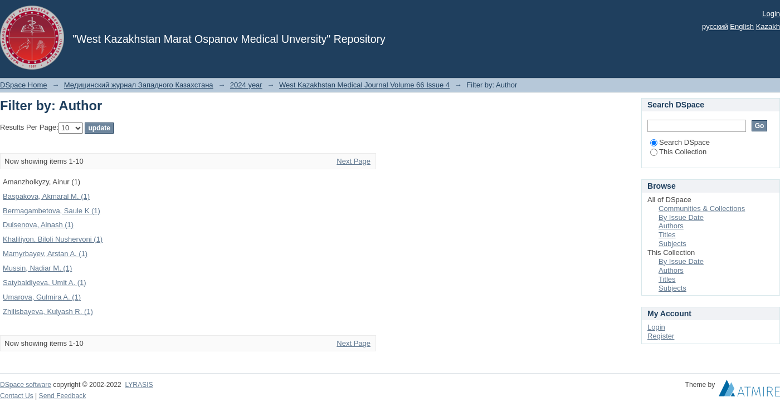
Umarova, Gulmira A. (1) (42, 297)
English (742, 26)
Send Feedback (62, 396)
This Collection (678, 152)
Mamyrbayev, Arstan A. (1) (45, 253)
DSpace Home (23, 85)
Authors (671, 226)
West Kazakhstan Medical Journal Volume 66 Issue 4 (364, 85)
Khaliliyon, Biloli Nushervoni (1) (53, 239)
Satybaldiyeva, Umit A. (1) (44, 282)
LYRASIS (139, 385)
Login (771, 13)
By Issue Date (681, 217)
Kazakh (768, 26)
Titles (667, 235)
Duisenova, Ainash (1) (38, 224)
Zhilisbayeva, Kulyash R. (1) (48, 311)
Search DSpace (680, 142)
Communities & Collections (702, 208)
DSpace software (25, 385)
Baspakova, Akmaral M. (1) (46, 196)
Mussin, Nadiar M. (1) (37, 268)
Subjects (672, 243)
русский (715, 26)
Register (660, 336)
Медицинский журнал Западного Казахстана (138, 85)
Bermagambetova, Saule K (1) (51, 211)
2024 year (246, 85)
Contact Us (16, 396)
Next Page (353, 161)
